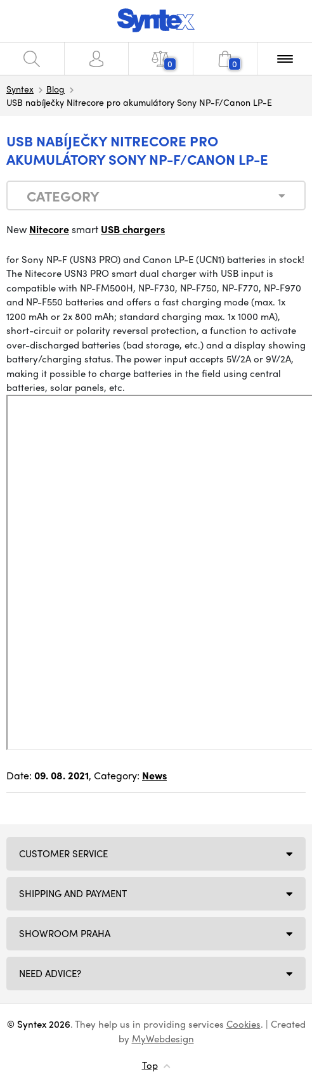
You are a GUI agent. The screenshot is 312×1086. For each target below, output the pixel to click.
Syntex (20, 88)
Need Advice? (50, 973)
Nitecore (49, 229)
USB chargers (133, 229)
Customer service (63, 853)
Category (63, 196)
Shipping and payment (73, 893)
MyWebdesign (163, 1038)
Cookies (243, 1024)
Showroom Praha (64, 933)
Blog (55, 88)
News (154, 775)
